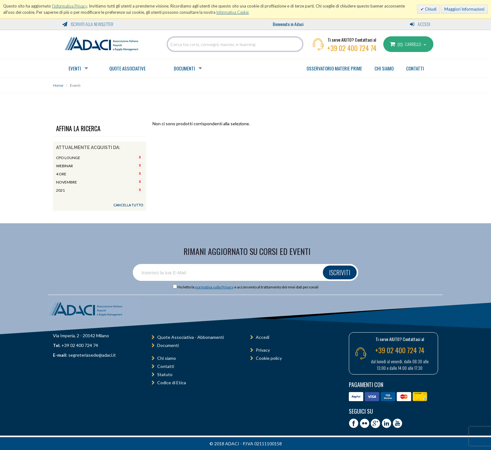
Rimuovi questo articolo (140, 157)
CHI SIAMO (384, 68)
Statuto (165, 374)
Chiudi (430, 9)
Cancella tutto (128, 205)
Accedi (420, 24)
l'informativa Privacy (69, 5)
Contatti (165, 366)
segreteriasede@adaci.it (92, 355)
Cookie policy (269, 358)
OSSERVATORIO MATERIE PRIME (334, 68)
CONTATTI (415, 68)
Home (58, 85)
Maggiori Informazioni (464, 9)
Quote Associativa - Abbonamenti (190, 337)
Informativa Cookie (232, 12)
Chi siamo (166, 358)
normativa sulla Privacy (214, 287)
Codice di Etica (171, 382)
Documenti (184, 68)
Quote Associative (127, 68)
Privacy (263, 350)
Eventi (75, 68)
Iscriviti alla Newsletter (87, 24)
